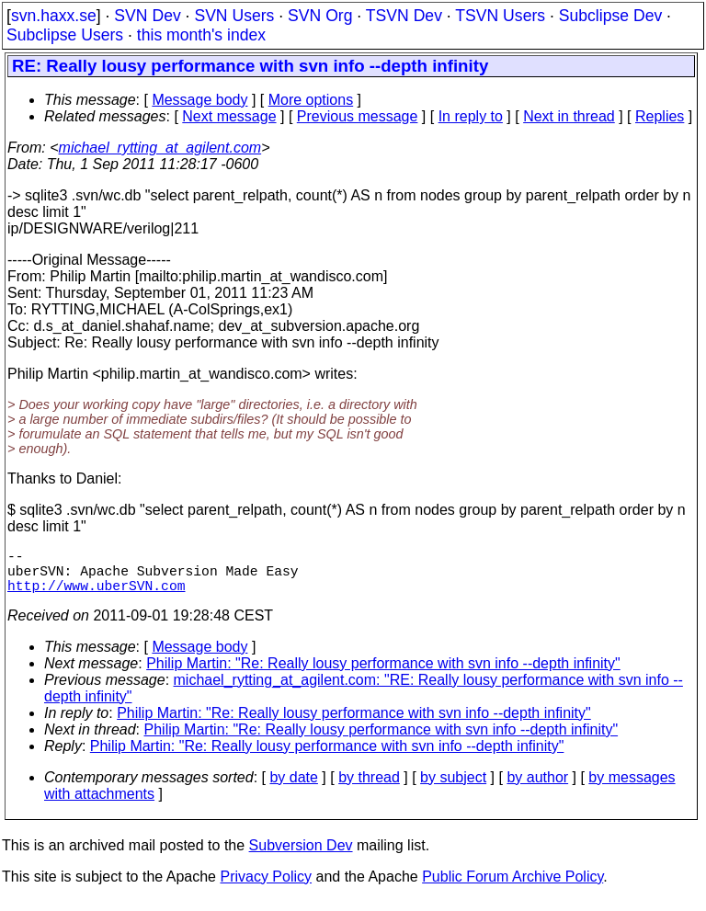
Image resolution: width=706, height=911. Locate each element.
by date (293, 788)
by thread (369, 788)
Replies (659, 116)
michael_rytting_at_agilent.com (160, 147)
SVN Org (320, 15)
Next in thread (569, 116)
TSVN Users (500, 15)
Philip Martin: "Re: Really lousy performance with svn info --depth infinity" (383, 674)
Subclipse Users (64, 35)
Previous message (357, 116)
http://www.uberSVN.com (96, 595)
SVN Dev (147, 15)
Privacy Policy (266, 887)
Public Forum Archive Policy (512, 887)
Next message (229, 116)
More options (311, 100)
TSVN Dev (404, 15)
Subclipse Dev (610, 15)
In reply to (470, 116)
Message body (199, 100)
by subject (453, 788)
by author (537, 788)
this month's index (201, 35)
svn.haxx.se (54, 15)
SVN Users (234, 15)
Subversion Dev (301, 856)
